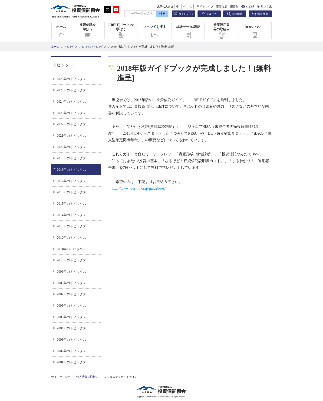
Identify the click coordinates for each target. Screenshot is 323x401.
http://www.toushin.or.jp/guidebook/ (139, 188)
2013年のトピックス (71, 226)
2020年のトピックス (71, 147)
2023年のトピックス (71, 113)
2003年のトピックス (71, 339)
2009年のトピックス (71, 271)
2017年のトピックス (71, 181)
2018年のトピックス (94, 46)
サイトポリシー (61, 376)
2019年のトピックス (71, 158)
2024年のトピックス (71, 101)
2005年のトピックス (71, 317)
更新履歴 (221, 6)
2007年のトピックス (71, 294)
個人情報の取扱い (87, 376)
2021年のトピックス (71, 135)
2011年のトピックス (71, 249)
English (247, 6)
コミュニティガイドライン (121, 376)
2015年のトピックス (71, 203)
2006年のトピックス (71, 305)
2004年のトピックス (71, 328)
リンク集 (264, 6)
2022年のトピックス (71, 124)
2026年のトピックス (71, 79)
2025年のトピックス (71, 90)
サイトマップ (205, 6)
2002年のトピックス (71, 351)
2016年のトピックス (71, 192)
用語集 (234, 6)
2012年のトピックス (71, 237)
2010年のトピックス (71, 260)
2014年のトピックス (71, 215)
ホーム (61, 32)
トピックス (71, 46)
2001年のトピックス (71, 362)
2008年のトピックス (71, 283)
